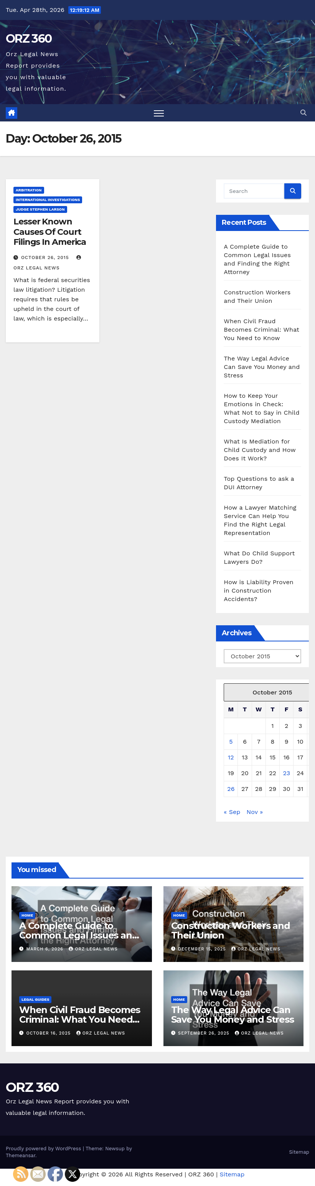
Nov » (255, 812)
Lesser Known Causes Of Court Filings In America (49, 231)
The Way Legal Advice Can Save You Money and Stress (262, 367)
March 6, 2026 (45, 949)
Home (27, 915)
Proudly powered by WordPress (44, 1148)
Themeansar (20, 1155)
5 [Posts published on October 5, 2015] (231, 741)
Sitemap (299, 1152)
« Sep (232, 812)
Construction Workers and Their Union (230, 930)
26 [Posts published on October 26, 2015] (230, 788)
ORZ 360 (28, 39)
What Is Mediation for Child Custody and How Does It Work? (259, 450)
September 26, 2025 (204, 1033)
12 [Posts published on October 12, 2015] (231, 757)
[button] (303, 112)
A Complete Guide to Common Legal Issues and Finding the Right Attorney (79, 935)
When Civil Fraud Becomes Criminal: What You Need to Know (261, 329)
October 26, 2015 (46, 257)
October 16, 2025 (49, 1033)
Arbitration (29, 190)
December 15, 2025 (203, 949)
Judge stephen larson (40, 209)
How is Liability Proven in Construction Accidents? (259, 590)
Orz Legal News (93, 949)
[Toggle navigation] (159, 113)
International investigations (48, 200)
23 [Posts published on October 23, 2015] (286, 773)
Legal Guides (35, 999)
